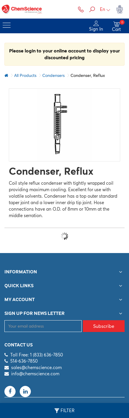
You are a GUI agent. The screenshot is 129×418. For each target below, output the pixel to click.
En (105, 9)
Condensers (53, 75)
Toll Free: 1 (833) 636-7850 (36, 355)
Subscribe (103, 326)
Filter (64, 411)
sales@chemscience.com (36, 367)
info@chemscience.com (35, 373)
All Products (25, 75)
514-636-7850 (24, 361)
